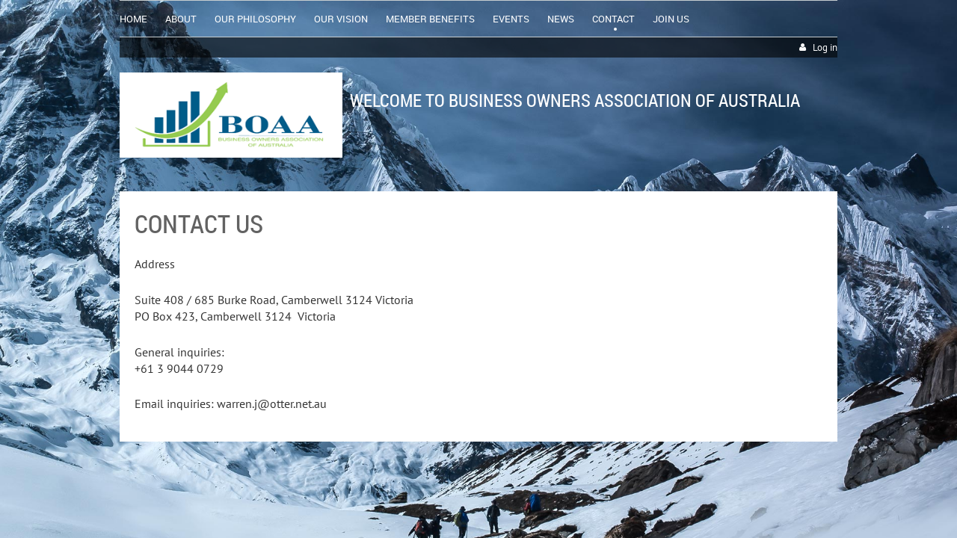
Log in (825, 47)
